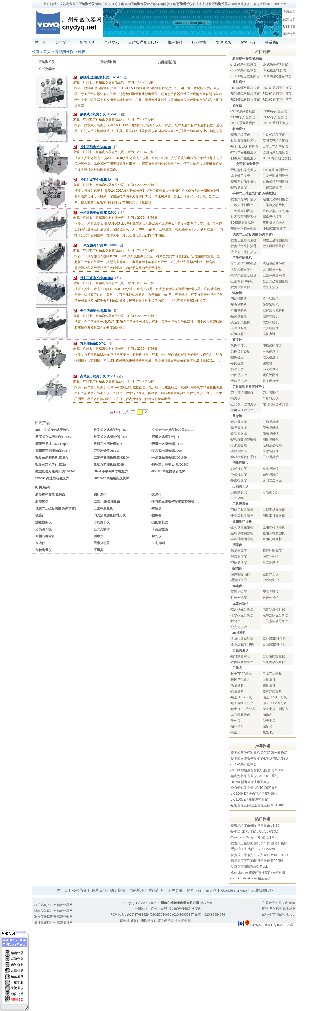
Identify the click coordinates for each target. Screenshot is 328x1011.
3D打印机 (158, 543)
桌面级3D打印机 (274, 644)
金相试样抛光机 (242, 539)
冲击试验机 (239, 310)
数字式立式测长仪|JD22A (53, 437)
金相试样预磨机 (274, 527)
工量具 (98, 550)
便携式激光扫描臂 (243, 246)
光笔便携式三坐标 (243, 228)
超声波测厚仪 (272, 551)
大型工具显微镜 (274, 510)
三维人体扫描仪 (242, 205)
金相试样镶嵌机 (242, 527)
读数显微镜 (239, 451)
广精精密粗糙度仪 (243, 152)
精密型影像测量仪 (243, 182)
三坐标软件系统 (242, 281)
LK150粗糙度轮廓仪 (277, 76)
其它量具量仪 (240, 715)
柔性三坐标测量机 (275, 240)
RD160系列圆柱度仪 (277, 88)
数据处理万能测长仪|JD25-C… (57, 471)
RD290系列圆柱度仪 (277, 94)
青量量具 (237, 691)
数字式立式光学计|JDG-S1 (112, 430)
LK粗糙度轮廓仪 (274, 70)
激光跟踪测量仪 (274, 246)
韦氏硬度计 (271, 369)
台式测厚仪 (271, 562)
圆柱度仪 (100, 494)
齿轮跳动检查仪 (274, 662)
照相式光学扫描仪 (275, 199)
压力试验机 (239, 305)
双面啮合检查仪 (242, 662)
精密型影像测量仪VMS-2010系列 (254, 776)
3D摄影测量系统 (242, 223)
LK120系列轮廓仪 (243, 64)
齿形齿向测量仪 (274, 656)
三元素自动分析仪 (275, 621)
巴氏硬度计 (239, 375)
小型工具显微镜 (242, 515)
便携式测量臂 (240, 287)
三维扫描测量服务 (143, 42)
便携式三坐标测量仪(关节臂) (55, 508)
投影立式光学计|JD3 (166, 437)
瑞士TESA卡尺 (241, 697)
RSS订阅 (289, 26)
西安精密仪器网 (61, 917)
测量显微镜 (271, 439)
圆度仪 (156, 494)
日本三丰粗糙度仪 (275, 146)
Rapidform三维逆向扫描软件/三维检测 (258, 872)
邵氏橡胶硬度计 (242, 351)
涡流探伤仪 (239, 580)
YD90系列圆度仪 (243, 117)
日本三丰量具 (272, 674)
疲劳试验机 (239, 316)
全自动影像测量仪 (275, 170)
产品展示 (111, 42)
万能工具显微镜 (242, 510)
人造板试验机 (240, 322)
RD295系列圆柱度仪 (245, 99)
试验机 (156, 508)
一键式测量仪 (272, 187)
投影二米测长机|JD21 (109, 444)
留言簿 (211, 890)
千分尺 (235, 721)
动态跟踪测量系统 (243, 217)
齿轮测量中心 (240, 656)
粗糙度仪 (41, 501)
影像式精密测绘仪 (275, 182)
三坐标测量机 (103, 508)
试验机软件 (239, 334)
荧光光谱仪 (271, 592)
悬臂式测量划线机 (243, 275)
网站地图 (289, 34)
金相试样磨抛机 (274, 533)
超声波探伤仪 (240, 574)
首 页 (40, 42)
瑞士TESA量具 (241, 674)
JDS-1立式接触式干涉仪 (52, 430)
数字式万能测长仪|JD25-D (99, 114)
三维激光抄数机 (274, 205)
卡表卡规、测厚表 (275, 709)
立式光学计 (47, 69)
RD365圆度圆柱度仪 (277, 99)
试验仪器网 (42, 911)
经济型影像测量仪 (243, 170)
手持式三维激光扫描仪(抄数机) (254, 193)
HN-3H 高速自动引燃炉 (52, 478)
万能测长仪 (64, 52)
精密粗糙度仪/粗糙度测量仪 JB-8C (255, 825)
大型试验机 (271, 322)
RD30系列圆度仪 (243, 111)
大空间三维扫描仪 (243, 252)
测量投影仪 (43, 522)
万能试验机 (239, 299)
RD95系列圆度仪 (243, 123)
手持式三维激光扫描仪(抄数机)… (175, 501)
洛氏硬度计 (239, 346)
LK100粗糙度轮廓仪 (245, 76)
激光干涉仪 (271, 287)
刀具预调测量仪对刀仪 (110, 515)
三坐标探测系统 (274, 275)
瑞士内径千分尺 (242, 703)
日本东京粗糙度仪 (243, 158)
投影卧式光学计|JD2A (96, 180)
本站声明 (155, 890)
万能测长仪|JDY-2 (93, 343)
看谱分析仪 (271, 598)
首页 (47, 52)
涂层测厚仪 (239, 551)
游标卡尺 (237, 726)
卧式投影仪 (239, 474)
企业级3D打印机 (242, 644)
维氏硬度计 (271, 357)
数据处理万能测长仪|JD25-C (100, 77)
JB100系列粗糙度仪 (277, 158)
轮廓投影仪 (239, 480)
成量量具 (269, 685)
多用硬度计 (239, 369)
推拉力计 (269, 334)
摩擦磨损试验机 (274, 310)
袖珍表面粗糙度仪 (243, 140)
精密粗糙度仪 (240, 135)
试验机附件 (271, 328)
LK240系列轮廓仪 (243, 70)
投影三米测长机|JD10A (96, 278)
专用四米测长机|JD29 (95, 311)
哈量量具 (237, 685)
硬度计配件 (271, 375)
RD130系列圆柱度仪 (245, 88)
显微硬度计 (239, 357)
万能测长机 (108, 62)
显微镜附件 (271, 451)
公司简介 (63, 42)
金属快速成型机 (242, 639)
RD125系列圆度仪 (276, 123)
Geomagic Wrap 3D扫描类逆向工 (254, 837)
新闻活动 (87, 42)
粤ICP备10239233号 (279, 925)
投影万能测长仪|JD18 (95, 147)
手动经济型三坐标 (243, 264)
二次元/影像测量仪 (107, 501)
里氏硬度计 (271, 351)
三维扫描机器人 (274, 223)
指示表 (267, 715)
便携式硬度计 (272, 346)
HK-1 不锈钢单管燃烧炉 (111, 471)
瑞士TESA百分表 (275, 703)
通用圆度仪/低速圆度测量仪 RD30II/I (257, 861)
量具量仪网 (42, 922)
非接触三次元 (240, 176)
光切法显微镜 (272, 445)
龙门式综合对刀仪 (275, 404)
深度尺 (267, 726)
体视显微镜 (239, 428)
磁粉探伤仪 (271, 574)
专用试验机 (239, 328)
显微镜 (156, 515)
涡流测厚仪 (239, 557)
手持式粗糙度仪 (274, 135)
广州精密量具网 (61, 922)
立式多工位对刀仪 (243, 404)
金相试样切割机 (242, 533)
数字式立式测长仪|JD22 (110, 437)
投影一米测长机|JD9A (167, 444)
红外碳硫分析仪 (242, 609)
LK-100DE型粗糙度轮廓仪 (249, 799)
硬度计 (40, 515)
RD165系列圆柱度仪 (245, 94)
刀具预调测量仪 (242, 392)
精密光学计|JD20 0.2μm (52, 444)
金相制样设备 (45, 536)
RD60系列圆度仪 (275, 111)
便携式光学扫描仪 (243, 199)
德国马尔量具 (240, 680)
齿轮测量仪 (43, 550)
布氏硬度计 (239, 363)
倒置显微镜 (239, 433)
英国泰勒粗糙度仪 (275, 140)
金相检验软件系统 (243, 457)
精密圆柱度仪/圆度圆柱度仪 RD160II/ (257, 805)
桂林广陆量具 (272, 691)
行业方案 (199, 42)
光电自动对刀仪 (242, 410)
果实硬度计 (271, 381)
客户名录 (223, 42)
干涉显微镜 (239, 445)
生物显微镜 (271, 422)
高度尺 (235, 732)
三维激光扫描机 (242, 211)
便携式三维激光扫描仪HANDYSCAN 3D (259, 758)
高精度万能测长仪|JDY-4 (98, 376)
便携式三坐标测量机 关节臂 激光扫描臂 (259, 753)
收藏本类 (289, 12)
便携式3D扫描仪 (274, 228)
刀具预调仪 (271, 392)
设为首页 (289, 19)
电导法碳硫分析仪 (275, 615)
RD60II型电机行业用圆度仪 (250, 782)
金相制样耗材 (272, 539)
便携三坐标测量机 (243, 240)
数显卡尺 (269, 732)
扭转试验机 (271, 316)
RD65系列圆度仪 (275, 117)
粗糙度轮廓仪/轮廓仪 (50, 494)
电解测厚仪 (239, 562)
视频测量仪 (239, 187)
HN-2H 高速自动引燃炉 (168, 471)
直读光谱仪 (239, 592)
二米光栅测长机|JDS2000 (98, 245)
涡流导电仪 (271, 557)
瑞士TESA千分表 (243, 709)
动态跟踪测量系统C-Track (249, 867)
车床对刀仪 (271, 398)
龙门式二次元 (272, 480)
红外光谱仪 (239, 598)
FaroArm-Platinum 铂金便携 (251, 878)
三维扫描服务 (262, 890)
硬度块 (267, 363)
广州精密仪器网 (61, 905)
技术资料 (175, 42)
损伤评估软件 (272, 217)
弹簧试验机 (271, 305)
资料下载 (247, 42)
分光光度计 (239, 627)
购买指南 (117, 890)
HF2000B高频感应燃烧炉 (111, 478)
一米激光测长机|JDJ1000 (98, 212)
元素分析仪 (102, 543)
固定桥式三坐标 (242, 269)
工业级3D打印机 (274, 639)
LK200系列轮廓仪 (275, 64)
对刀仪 (235, 398)
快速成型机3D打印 (276, 211)
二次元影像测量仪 (275, 176)
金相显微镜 (239, 422)
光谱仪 (40, 543)
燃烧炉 (235, 621)
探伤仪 (156, 536)
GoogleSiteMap (234, 890)
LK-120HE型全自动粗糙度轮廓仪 (254, 794)
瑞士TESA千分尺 (275, 697)
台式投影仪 (239, 469)
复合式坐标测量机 (275, 281)
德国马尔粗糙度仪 (275, 152)
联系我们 (272, 42)
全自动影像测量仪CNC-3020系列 (254, 788)
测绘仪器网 (42, 917)
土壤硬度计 (239, 381)
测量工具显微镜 (274, 515)
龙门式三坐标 (272, 269)
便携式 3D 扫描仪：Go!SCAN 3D (254, 831)
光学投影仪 (271, 474)
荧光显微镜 (271, 428)
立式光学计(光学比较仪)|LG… (173, 430)
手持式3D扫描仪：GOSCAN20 (253, 849)
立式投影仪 (271, 469)
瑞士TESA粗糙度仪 (244, 146)
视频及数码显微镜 (243, 439)
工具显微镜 (160, 529)
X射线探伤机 (272, 580)
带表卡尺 (269, 721)
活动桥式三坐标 (274, 264)
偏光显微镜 (271, 433)
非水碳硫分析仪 (242, 615)
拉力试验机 (271, 299)
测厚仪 (98, 536)
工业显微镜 (271, 457)
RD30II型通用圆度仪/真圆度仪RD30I (257, 770)
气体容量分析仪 (274, 609)
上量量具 (269, 680)
